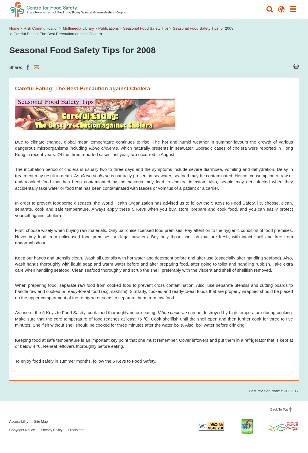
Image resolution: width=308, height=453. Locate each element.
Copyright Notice (22, 430)
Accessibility (18, 422)
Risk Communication (41, 28)
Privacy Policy (52, 430)
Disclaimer (76, 430)
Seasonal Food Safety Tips (146, 28)
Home (14, 28)
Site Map (41, 422)
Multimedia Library (78, 28)
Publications (108, 28)
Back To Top (279, 409)
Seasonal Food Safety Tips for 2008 (203, 28)
